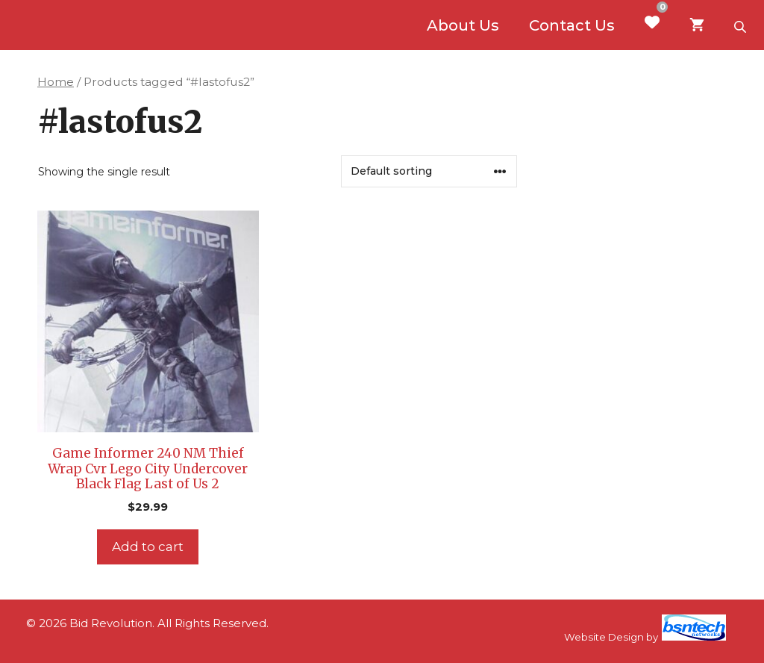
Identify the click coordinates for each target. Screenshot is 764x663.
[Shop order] (429, 171)
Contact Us (572, 25)
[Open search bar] (741, 25)
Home (55, 82)
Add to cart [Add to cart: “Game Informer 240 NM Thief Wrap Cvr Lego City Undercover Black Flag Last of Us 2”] (148, 546)
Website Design (604, 637)
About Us (463, 25)
